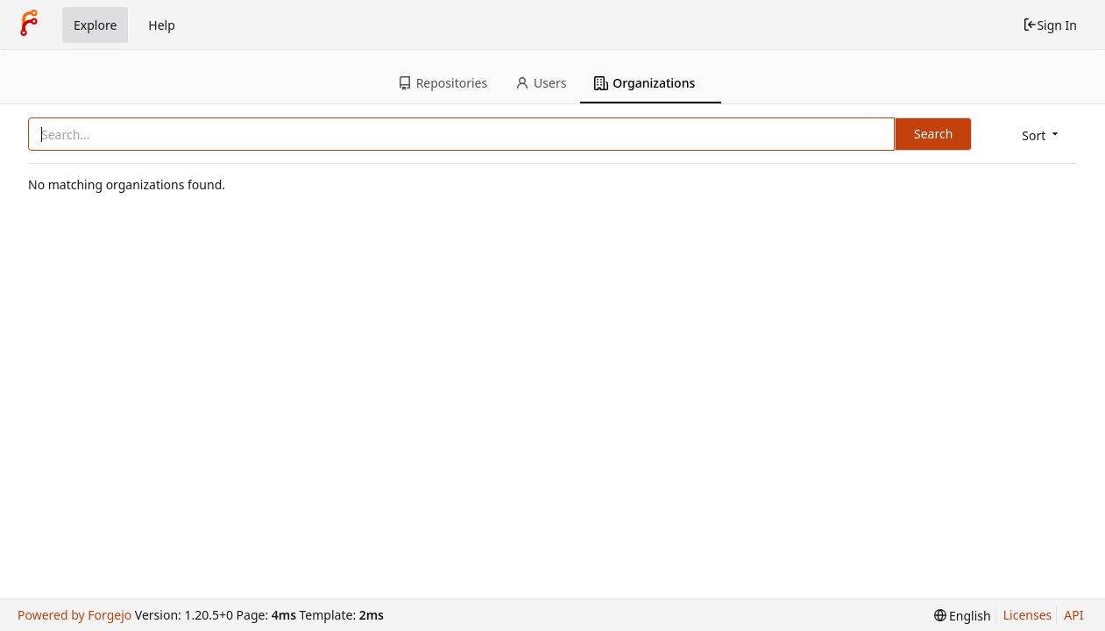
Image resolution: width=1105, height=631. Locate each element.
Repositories (442, 82)
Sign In (1050, 25)
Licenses (1027, 614)
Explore (95, 25)
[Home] (29, 24)
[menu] (1041, 135)
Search (933, 133)
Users (540, 82)
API (1073, 614)
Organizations (644, 82)
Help (161, 25)
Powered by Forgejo (74, 614)
